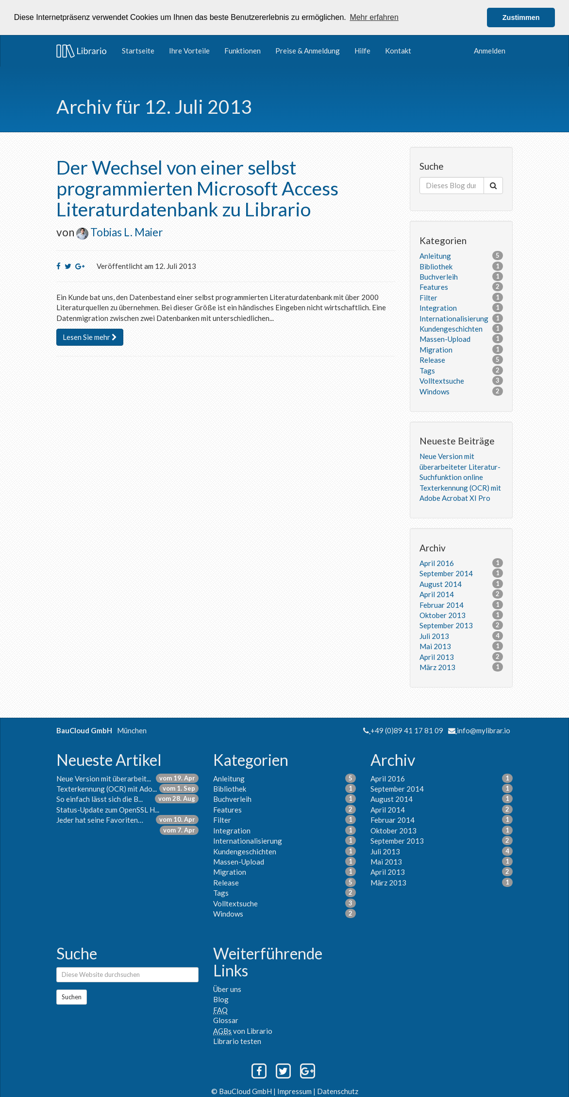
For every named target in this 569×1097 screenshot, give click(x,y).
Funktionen (242, 50)
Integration (438, 307)
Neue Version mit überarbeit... (103, 778)
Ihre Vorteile (189, 50)
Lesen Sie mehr (90, 336)
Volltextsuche (441, 380)
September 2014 (446, 572)
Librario (81, 50)
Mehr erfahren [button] (374, 17)
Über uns (227, 988)
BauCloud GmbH (84, 729)
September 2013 (446, 624)
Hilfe (362, 50)
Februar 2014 (441, 604)
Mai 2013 (435, 645)
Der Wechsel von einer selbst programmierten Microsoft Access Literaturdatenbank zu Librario (197, 188)
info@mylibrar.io (483, 729)
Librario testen (237, 1040)
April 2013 (436, 656)
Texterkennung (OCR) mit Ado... (106, 788)
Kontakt (398, 50)
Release (432, 359)
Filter (428, 297)
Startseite (138, 50)
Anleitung (435, 255)
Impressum (295, 1090)
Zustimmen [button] (521, 17)
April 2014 (436, 593)
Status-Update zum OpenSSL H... (107, 809)
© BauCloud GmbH (242, 1090)
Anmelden (489, 50)
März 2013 (437, 666)
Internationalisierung (453, 318)
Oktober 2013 (442, 614)
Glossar (225, 1019)
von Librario (242, 1030)
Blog (221, 998)
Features (433, 286)
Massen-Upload (444, 339)
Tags (427, 370)
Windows (434, 391)
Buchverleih (438, 276)
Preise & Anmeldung (307, 50)
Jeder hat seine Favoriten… (99, 819)
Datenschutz (337, 1090)
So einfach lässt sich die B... (99, 799)
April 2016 (436, 562)
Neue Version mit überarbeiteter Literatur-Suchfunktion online (460, 466)
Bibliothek (435, 266)
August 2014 (440, 583)
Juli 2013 (434, 635)
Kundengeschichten (451, 328)
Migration (435, 349)
